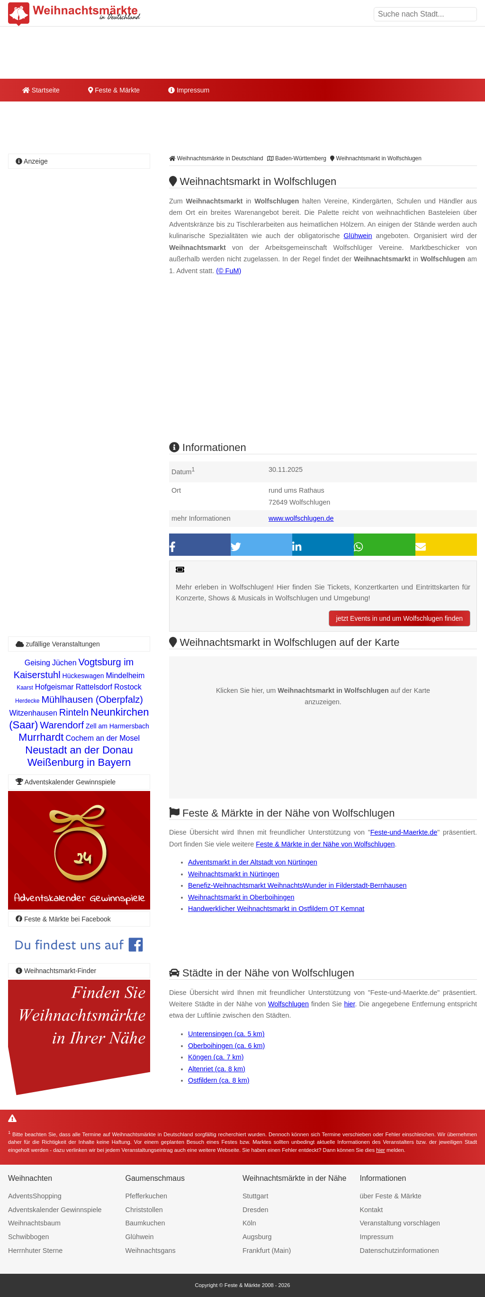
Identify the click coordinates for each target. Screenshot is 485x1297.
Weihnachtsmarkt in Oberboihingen (241, 897)
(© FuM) (228, 271)
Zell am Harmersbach (117, 726)
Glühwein (358, 235)
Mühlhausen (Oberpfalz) (92, 699)
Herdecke (27, 701)
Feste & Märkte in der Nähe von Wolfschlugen (325, 844)
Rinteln (74, 712)
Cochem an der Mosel (102, 738)
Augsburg (257, 1237)
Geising (37, 663)
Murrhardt (40, 737)
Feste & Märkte (114, 90)
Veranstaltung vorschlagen (400, 1223)
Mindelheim (125, 675)
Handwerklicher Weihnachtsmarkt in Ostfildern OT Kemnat (276, 908)
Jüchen (64, 663)
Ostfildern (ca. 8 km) (219, 1080)
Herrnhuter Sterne (35, 1250)
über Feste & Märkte (391, 1196)
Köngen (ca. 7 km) (216, 1057)
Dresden (255, 1210)
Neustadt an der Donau (79, 750)
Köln (249, 1223)
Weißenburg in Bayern (79, 762)
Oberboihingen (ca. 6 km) (226, 1045)
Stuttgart (255, 1196)
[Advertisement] (323, 366)
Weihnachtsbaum (34, 1223)
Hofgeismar (54, 687)
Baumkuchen (145, 1223)
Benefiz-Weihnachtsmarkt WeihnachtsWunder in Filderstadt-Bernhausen (297, 885)
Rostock (128, 687)
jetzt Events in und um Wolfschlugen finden (399, 618)
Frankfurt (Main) (266, 1250)
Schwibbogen (28, 1237)
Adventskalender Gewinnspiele (55, 1210)
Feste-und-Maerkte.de (404, 832)
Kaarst (25, 687)
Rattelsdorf (94, 687)
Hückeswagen (83, 676)
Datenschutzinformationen (399, 1250)
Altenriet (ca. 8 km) (216, 1069)
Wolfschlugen (288, 1004)
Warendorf (62, 725)
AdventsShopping (35, 1196)
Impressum (188, 90)
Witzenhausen (33, 713)
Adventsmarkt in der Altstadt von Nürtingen (252, 862)
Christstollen (144, 1210)
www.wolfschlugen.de (301, 518)
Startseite (41, 90)
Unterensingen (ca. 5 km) (226, 1034)
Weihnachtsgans (151, 1250)
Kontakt (371, 1210)
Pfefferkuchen (147, 1196)
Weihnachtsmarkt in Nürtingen (233, 874)
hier (349, 1004)
